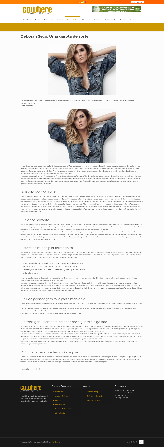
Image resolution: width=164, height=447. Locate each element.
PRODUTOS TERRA (137, 2)
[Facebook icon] (123, 442)
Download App (60, 405)
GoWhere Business (93, 400)
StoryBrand (55, 442)
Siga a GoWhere (60, 413)
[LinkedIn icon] (127, 442)
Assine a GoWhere (61, 396)
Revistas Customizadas (63, 409)
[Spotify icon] (132, 442)
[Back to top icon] (141, 442)
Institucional (59, 392)
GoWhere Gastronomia (94, 396)
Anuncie (58, 400)
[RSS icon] (134, 442)
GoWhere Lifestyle (93, 392)
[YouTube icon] (125, 442)
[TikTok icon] (136, 442)
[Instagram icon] (129, 442)
